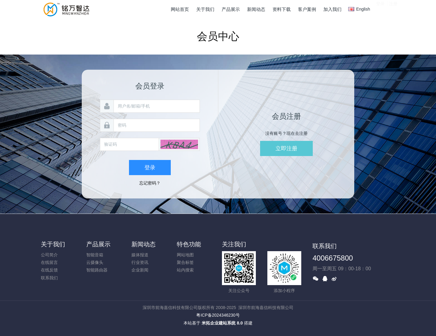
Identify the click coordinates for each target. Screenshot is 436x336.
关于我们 (53, 244)
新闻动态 (143, 244)
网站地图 (185, 254)
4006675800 (332, 258)
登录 (380, 8)
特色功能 (189, 244)
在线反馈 (49, 270)
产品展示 (98, 244)
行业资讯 (139, 262)
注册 (393, 8)
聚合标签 (185, 262)
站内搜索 (185, 270)
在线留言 (49, 262)
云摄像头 (94, 262)
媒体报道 (139, 254)
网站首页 (180, 9)
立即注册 (286, 148)
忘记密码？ (149, 183)
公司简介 (49, 254)
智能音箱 (94, 254)
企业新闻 (139, 270)
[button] (179, 144)
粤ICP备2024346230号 (217, 315)
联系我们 (49, 277)
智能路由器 (96, 270)
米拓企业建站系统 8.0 (222, 323)
